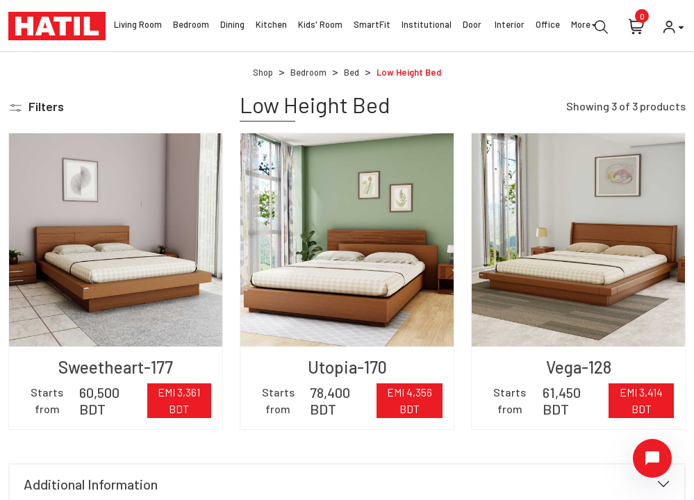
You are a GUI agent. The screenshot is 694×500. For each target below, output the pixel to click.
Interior (509, 26)
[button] (36, 106)
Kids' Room (320, 26)
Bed (351, 72)
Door (473, 26)
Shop (263, 72)
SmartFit (372, 26)
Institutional (427, 26)
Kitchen (271, 26)
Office (548, 26)
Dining (232, 26)
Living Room (138, 26)
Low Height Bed (409, 72)
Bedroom (191, 26)
